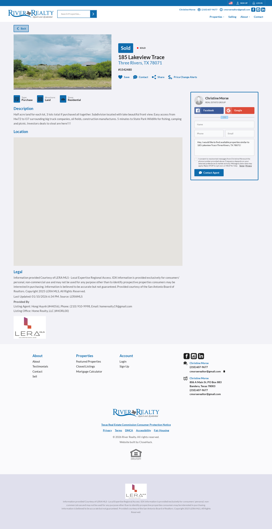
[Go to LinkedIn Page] (263, 10)
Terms (241, 166)
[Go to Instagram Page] (258, 10)
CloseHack (145, 442)
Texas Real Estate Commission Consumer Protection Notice (136, 424)
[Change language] (230, 3)
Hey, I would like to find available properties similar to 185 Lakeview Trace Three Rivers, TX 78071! (224, 147)
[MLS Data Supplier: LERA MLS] (136, 491)
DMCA (129, 430)
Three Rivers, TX (133, 62)
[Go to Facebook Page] (253, 10)
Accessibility (143, 430)
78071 (156, 62)
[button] (93, 14)
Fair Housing (161, 430)
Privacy (249, 166)
